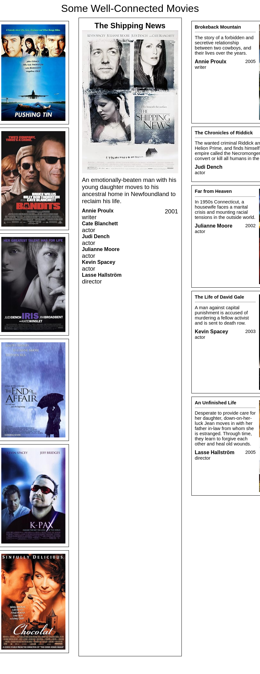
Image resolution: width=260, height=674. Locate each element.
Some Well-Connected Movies (130, 8)
